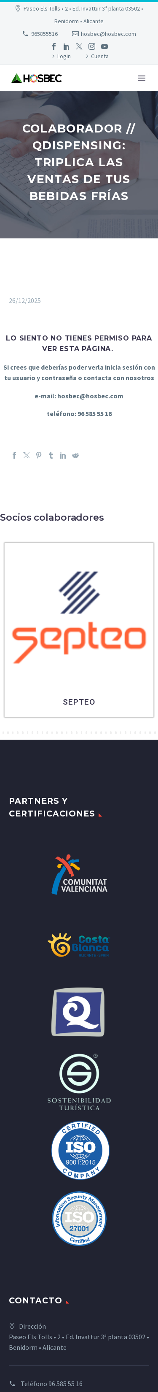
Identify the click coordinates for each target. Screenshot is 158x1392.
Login (64, 56)
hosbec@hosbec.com (108, 34)
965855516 (44, 34)
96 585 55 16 (65, 1383)
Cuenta (100, 56)
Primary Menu (141, 78)
